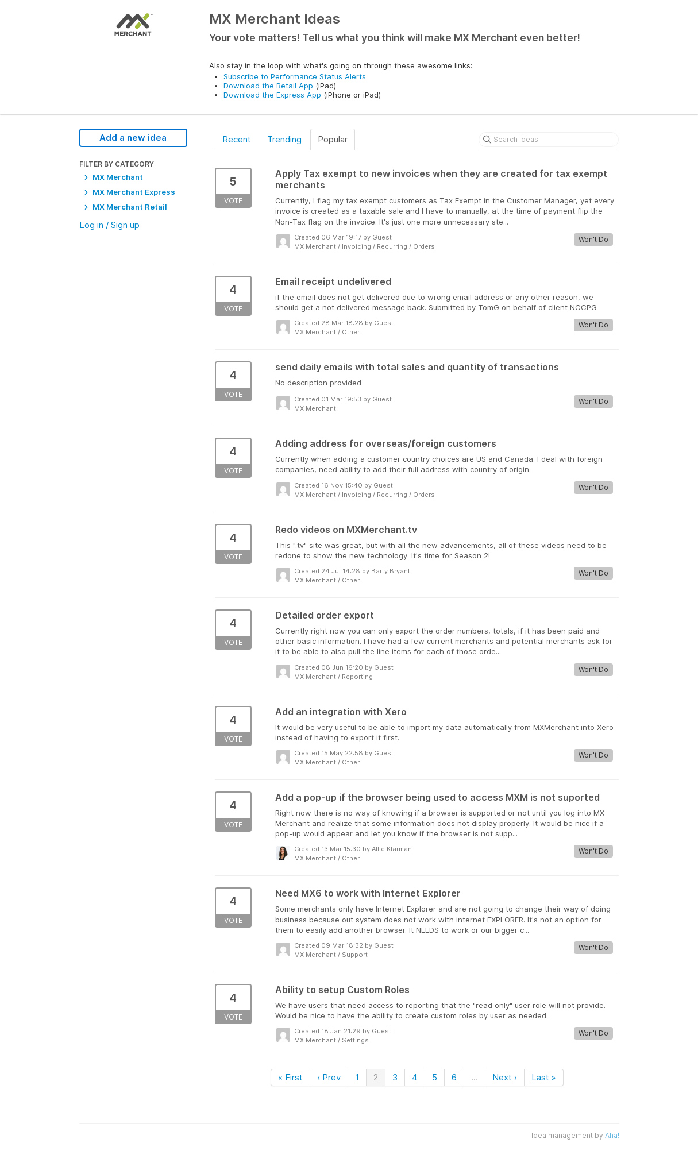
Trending (284, 139)
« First (290, 1077)
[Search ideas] (549, 139)
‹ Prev (329, 1077)
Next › (504, 1077)
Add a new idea (133, 137)
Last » (543, 1077)
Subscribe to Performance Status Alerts (294, 76)
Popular (333, 139)
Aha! (612, 1135)
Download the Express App (272, 94)
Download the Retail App (268, 85)
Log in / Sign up (109, 224)
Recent (236, 139)
